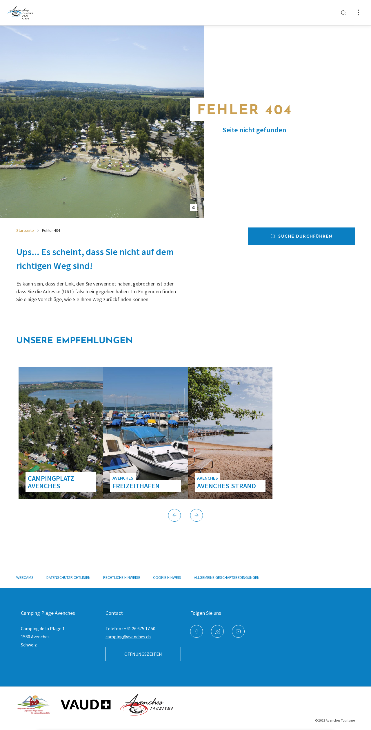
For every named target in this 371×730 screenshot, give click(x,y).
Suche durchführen (301, 236)
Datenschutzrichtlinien (68, 577)
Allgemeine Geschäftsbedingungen (226, 577)
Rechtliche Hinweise (121, 577)
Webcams (25, 577)
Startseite (25, 230)
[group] (61, 433)
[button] (174, 515)
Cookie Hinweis (167, 577)
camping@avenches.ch (128, 636)
